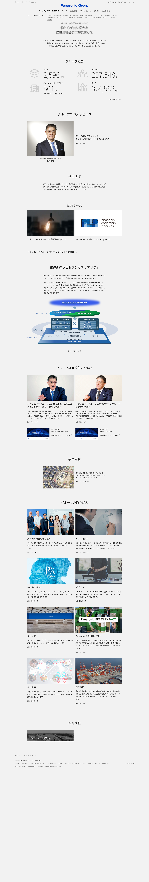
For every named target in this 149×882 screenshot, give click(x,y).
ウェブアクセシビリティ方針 (72, 877)
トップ (16, 869)
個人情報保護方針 (104, 877)
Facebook (18, 873)
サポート (17, 877)
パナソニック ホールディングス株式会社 (25, 2)
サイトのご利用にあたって (38, 877)
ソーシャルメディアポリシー (89, 877)
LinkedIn (37, 873)
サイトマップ (25, 877)
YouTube (26, 873)
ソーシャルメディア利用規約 (54, 877)
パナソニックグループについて (36, 15)
